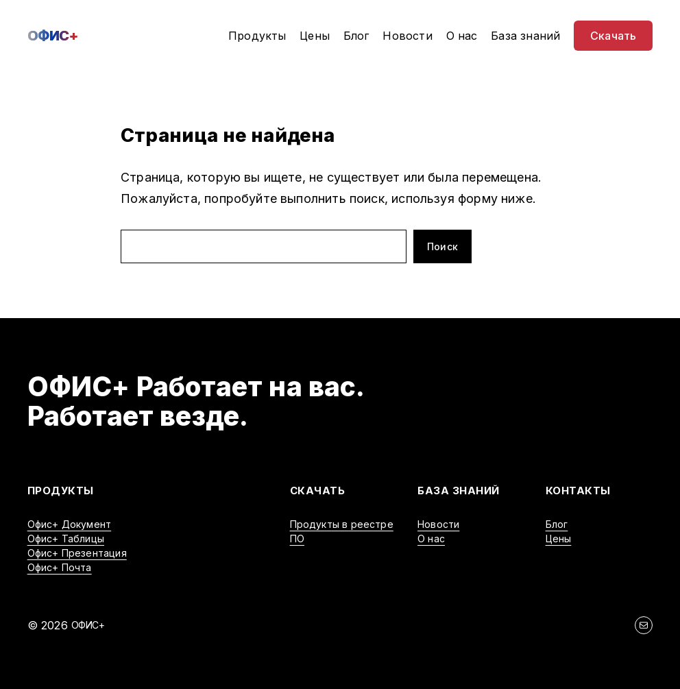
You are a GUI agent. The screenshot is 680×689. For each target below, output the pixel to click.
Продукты (60, 490)
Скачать (317, 490)
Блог (557, 524)
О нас (431, 538)
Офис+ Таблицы (65, 538)
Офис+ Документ (69, 524)
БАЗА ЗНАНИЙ (458, 490)
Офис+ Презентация (77, 553)
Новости (438, 524)
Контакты (578, 490)
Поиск (442, 246)
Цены (559, 538)
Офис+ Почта (59, 567)
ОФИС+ (52, 35)
